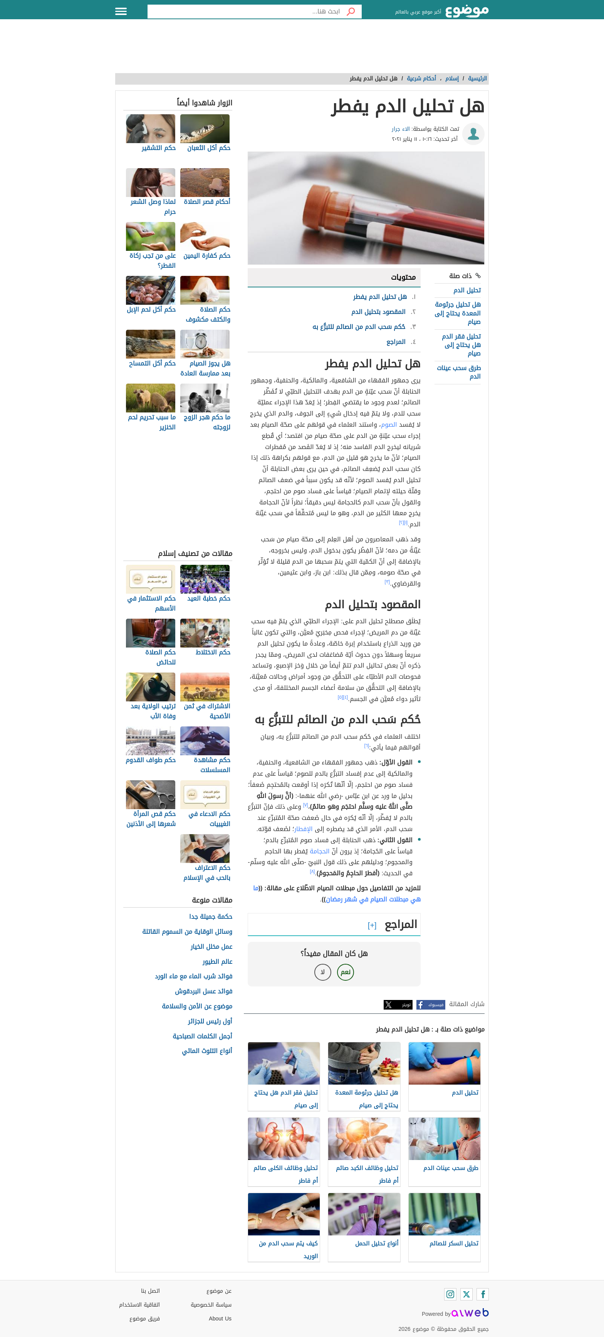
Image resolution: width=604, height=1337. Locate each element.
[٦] (366, 745)
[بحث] (351, 11)
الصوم (389, 425)
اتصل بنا (150, 1291)
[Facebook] (482, 1294)
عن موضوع (219, 1291)
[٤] (345, 697)
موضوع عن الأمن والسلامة (197, 1006)
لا (322, 972)
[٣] (387, 582)
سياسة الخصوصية (211, 1305)
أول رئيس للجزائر (210, 1021)
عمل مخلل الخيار (211, 947)
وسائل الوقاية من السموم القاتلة (187, 932)
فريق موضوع (144, 1319)
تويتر (406, 1005)
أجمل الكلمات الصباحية (202, 1036)
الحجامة (320, 851)
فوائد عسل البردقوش (203, 991)
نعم (346, 972)
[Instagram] (450, 1294)
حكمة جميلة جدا (210, 917)
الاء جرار (401, 129)
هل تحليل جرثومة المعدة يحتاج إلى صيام (458, 313)
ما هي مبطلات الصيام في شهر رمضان (337, 893)
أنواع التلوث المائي (207, 1051)
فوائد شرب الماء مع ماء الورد (193, 976)
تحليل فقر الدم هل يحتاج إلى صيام (461, 345)
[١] (406, 522)
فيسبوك (435, 1005)
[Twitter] (466, 1294)
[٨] (312, 871)
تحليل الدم (467, 290)
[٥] (340, 697)
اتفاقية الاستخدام (139, 1305)
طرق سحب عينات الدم (459, 372)
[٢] (401, 522)
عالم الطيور (217, 962)
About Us (220, 1319)
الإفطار (303, 829)
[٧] (305, 805)
